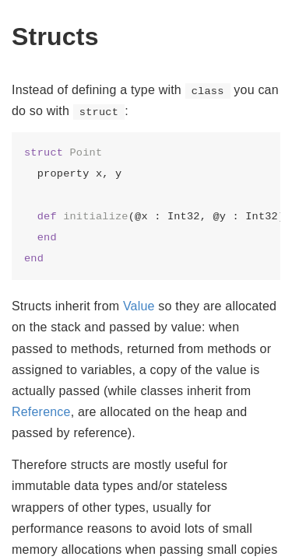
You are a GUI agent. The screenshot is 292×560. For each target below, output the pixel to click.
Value (139, 306)
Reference (41, 411)
